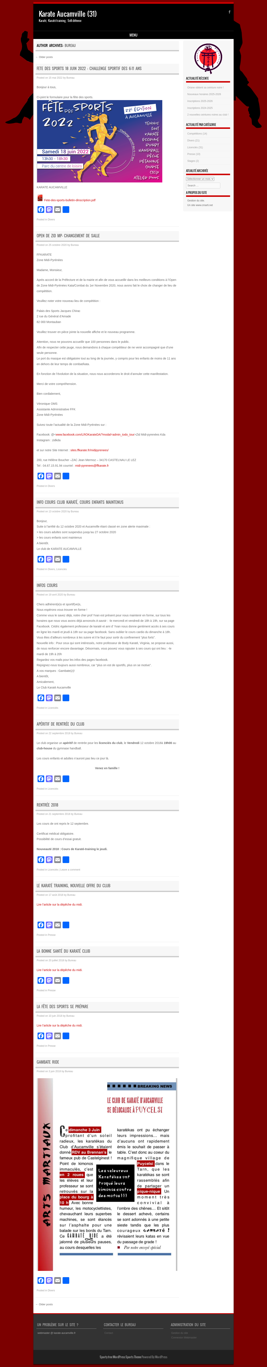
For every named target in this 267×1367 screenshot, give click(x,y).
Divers (51, 220)
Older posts (44, 57)
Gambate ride (48, 1063)
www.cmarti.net (204, 206)
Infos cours (47, 586)
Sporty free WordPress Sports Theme (120, 1357)
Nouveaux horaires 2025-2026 (204, 95)
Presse (51, 935)
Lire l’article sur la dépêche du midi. (59, 905)
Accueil (45, 35)
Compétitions (194, 134)
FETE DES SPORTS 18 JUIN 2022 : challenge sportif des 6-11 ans (89, 69)
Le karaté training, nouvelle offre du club (73, 886)
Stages (191, 161)
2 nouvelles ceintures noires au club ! (207, 115)
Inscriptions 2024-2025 (200, 108)
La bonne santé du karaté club (63, 952)
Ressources (137, 35)
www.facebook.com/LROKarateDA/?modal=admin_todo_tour (95, 435)
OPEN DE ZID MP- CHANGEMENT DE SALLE (68, 236)
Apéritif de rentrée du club (60, 725)
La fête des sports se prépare (62, 1007)
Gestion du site (195, 201)
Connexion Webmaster (184, 1338)
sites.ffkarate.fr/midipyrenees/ (90, 450)
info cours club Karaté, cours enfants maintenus (80, 503)
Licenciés (61, 570)
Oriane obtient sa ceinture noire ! (205, 88)
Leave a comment (70, 870)
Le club (86, 35)
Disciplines (65, 35)
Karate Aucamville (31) (68, 14)
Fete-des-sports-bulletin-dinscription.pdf (66, 200)
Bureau (70, 46)
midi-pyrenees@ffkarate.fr (92, 466)
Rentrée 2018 (47, 805)
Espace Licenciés (109, 35)
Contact (108, 1333)
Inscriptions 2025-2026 (200, 102)
